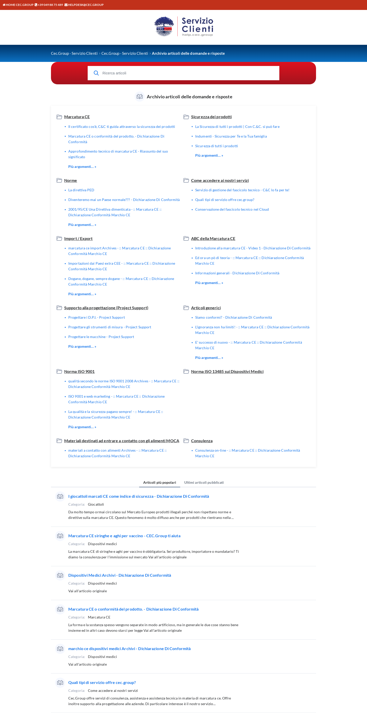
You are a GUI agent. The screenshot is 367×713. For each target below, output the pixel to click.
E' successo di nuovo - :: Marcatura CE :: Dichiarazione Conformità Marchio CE (248, 345)
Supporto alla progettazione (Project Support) (106, 307)
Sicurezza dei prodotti (211, 116)
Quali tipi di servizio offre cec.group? (224, 199)
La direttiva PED (81, 190)
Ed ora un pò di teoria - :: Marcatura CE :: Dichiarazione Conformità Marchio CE (249, 260)
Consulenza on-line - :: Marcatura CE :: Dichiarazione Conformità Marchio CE (247, 453)
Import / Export (78, 238)
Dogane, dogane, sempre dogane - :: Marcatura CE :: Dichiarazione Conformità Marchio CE (121, 281)
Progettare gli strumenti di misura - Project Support (109, 327)
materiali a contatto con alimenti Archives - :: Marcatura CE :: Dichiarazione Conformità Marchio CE (117, 453)
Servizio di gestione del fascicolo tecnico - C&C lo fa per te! (242, 190)
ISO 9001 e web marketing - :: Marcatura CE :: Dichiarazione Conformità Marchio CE (116, 399)
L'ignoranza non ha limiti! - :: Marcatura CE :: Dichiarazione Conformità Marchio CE (252, 330)
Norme (70, 180)
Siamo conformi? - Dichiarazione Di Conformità (233, 317)
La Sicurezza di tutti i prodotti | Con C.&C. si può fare (237, 126)
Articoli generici (206, 307)
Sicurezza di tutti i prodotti (216, 146)
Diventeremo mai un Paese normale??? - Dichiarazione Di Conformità (124, 199)
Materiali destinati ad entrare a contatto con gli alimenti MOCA (121, 440)
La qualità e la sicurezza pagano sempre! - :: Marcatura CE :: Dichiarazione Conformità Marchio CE (115, 414)
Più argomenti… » (82, 166)
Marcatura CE (77, 116)
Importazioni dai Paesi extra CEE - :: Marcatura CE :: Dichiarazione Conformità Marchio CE (121, 266)
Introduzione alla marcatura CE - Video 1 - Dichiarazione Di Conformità (252, 248)
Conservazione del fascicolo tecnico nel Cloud (232, 209)
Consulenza (202, 440)
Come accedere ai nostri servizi (220, 180)
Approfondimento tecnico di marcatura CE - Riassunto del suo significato (118, 154)
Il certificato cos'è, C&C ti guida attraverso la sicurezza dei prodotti (121, 126)
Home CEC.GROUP (18, 5)
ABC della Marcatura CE (213, 238)
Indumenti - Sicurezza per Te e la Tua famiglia (231, 136)
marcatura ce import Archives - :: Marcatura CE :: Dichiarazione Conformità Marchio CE (119, 251)
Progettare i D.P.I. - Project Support (96, 317)
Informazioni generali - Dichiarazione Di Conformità (237, 273)
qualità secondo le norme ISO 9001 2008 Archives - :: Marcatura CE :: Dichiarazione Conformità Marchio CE (123, 384)
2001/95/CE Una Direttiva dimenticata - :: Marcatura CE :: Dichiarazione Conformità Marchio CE (115, 212)
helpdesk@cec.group (86, 5)
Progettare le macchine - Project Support (101, 336)
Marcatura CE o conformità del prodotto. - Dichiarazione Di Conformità (116, 139)
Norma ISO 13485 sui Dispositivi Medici (227, 371)
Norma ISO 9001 (79, 371)
